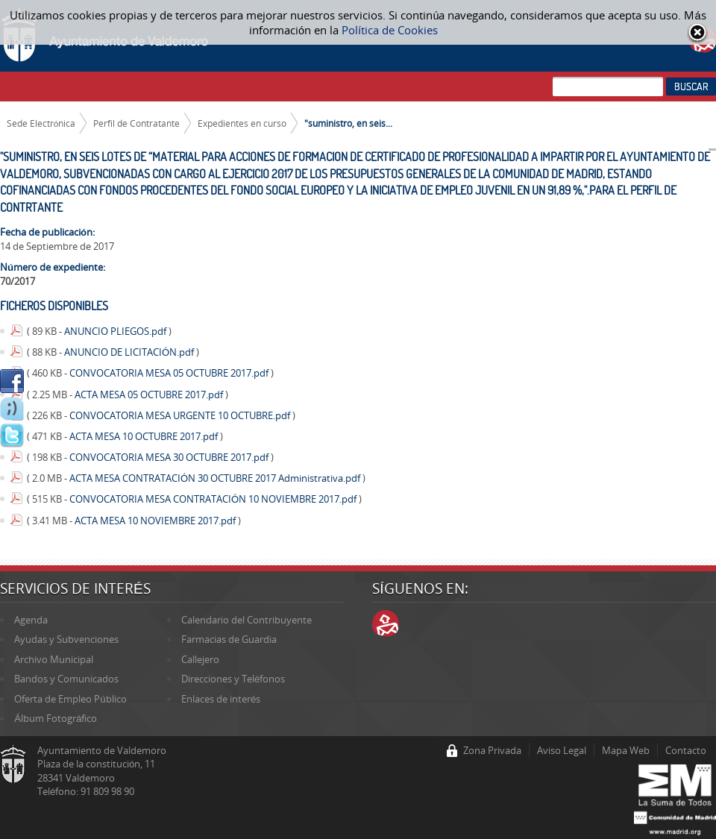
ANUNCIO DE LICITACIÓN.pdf (130, 352)
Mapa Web (626, 750)
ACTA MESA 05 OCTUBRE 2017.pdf (150, 394)
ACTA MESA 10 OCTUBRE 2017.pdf (144, 436)
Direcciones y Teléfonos (233, 678)
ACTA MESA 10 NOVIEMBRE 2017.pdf (156, 520)
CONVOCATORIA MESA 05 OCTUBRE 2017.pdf (170, 373)
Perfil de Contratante (136, 123)
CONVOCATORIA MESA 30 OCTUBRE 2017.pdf (170, 457)
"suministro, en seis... (348, 123)
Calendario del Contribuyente (246, 619)
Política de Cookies (390, 29)
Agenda (31, 619)
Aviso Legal (561, 750)
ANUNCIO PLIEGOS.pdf (116, 331)
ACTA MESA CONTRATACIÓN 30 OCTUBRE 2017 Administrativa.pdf (215, 478)
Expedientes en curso (242, 123)
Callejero (200, 659)
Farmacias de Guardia (229, 639)
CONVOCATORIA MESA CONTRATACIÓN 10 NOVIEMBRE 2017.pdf (214, 499)
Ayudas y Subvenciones (66, 639)
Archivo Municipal (53, 659)
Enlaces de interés (220, 699)
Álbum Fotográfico (55, 718)
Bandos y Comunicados (66, 678)
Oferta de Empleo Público (70, 699)
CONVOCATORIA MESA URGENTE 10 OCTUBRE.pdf (180, 415)
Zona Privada (492, 750)
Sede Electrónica (41, 123)
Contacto (685, 750)
